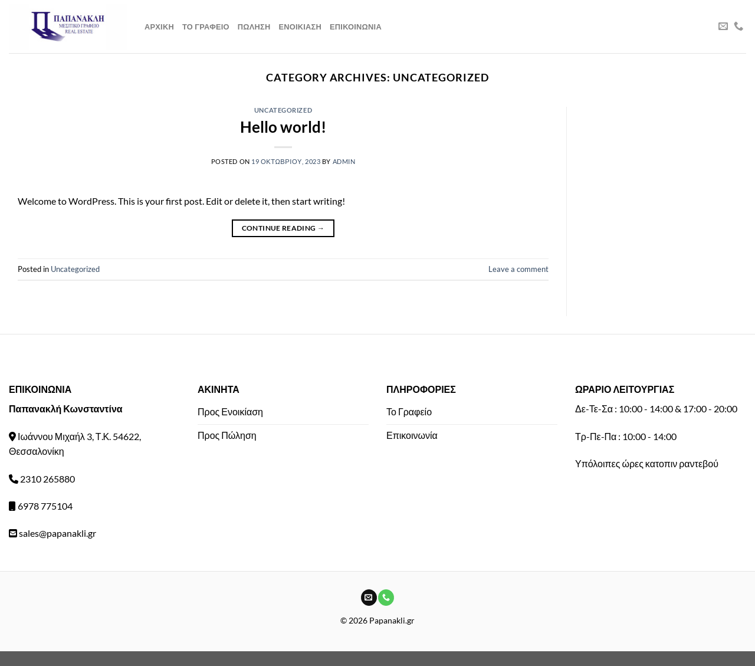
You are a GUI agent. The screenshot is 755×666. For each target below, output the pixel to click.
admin (344, 161)
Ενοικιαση (299, 26)
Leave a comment (518, 269)
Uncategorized (283, 110)
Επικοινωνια (356, 26)
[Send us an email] (723, 26)
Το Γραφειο (205, 26)
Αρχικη (159, 26)
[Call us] (738, 26)
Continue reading (283, 228)
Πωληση (254, 26)
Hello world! (283, 127)
